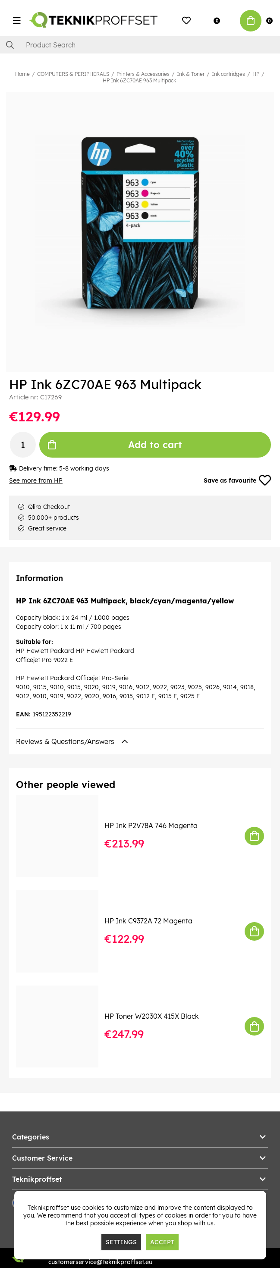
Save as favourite (237, 480)
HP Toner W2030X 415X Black (151, 1016)
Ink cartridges (228, 74)
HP (255, 74)
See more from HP (36, 480)
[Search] (140, 44)
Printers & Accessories (143, 74)
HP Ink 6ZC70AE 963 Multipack (139, 80)
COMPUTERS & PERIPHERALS (73, 74)
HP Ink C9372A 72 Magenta (148, 920)
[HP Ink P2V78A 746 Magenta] (63, 836)
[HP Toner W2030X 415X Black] (63, 1027)
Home (22, 74)
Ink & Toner (190, 74)
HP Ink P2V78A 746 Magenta (151, 825)
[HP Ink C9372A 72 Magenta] (63, 931)
